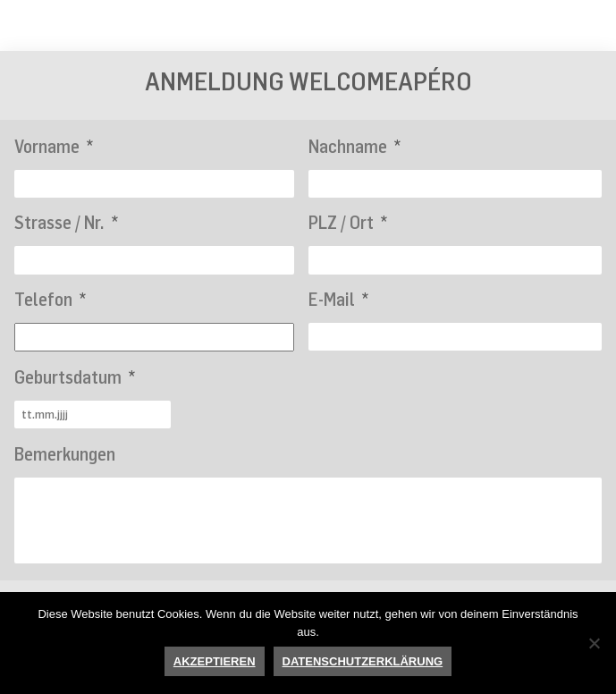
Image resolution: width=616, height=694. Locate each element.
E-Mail (338, 299)
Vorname (53, 146)
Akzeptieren (214, 661)
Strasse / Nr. (66, 222)
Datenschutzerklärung (363, 661)
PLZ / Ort (347, 222)
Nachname (354, 146)
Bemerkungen (64, 454)
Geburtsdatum (74, 377)
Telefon (50, 299)
